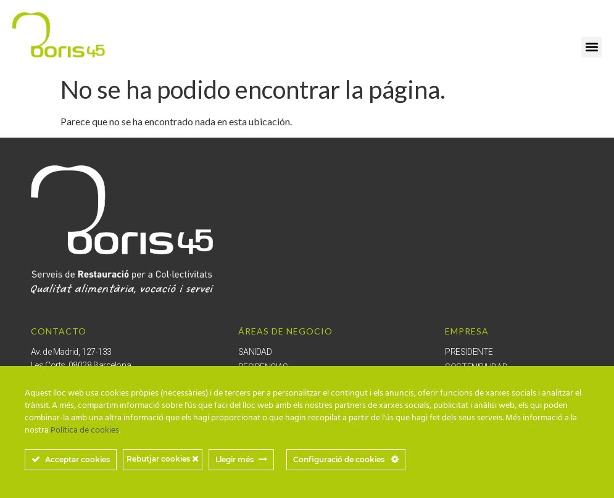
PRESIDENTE (469, 352)
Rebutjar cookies (163, 458)
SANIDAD (255, 352)
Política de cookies (85, 430)
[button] (591, 47)
